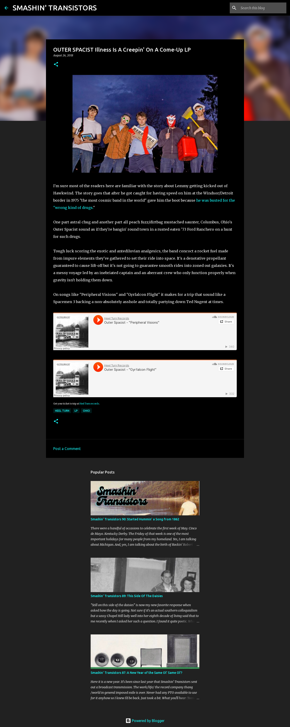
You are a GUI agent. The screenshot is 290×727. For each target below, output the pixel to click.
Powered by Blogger (145, 721)
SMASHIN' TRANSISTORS (55, 8)
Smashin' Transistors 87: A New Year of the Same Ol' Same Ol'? (136, 672)
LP (76, 410)
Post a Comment (67, 449)
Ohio (86, 410)
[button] (56, 65)
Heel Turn (62, 410)
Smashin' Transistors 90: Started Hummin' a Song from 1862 (135, 519)
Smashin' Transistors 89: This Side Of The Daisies (127, 596)
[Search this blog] (262, 7)
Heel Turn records (89, 403)
